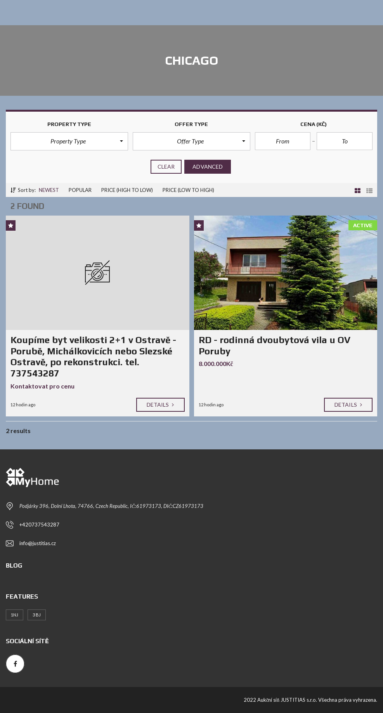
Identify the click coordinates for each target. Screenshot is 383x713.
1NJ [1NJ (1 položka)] (14, 614)
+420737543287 (39, 524)
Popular (80, 190)
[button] (69, 141)
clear (166, 166)
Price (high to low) (127, 190)
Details (160, 404)
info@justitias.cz (37, 543)
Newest (49, 190)
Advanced (207, 166)
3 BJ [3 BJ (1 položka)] (37, 614)
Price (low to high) (188, 190)
